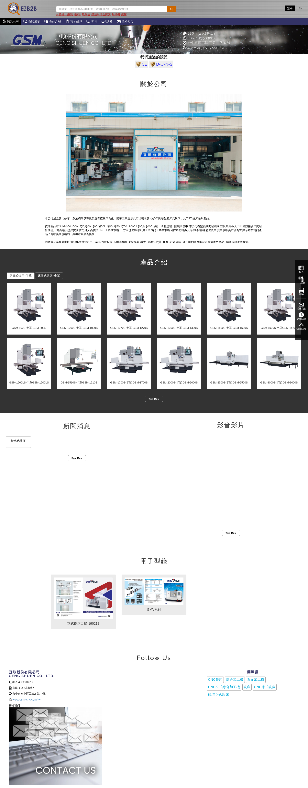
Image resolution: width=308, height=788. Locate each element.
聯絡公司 (125, 21)
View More (154, 399)
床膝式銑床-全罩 (49, 275)
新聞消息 (31, 21)
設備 (107, 21)
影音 (91, 21)
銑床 (247, 687)
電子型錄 (73, 21)
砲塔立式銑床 (218, 695)
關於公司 (10, 21)
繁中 (290, 8)
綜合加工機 (235, 679)
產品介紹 (52, 21)
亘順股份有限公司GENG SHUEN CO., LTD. (84, 39)
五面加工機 (256, 679)
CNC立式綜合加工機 (224, 687)
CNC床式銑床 (264, 687)
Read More (77, 458)
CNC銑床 (215, 679)
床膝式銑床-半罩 (21, 275)
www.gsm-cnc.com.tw (203, 47)
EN (301, 8)
